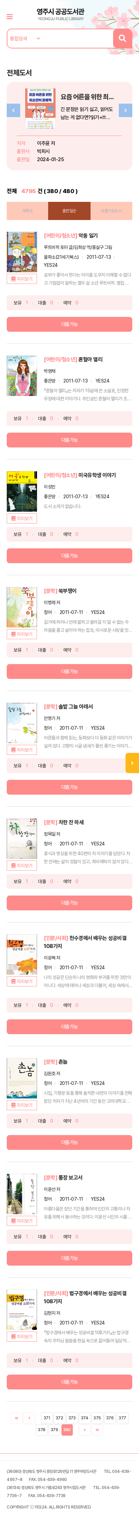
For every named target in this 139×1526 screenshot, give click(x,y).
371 (47, 1418)
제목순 (27, 210)
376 (110, 1418)
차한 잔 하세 (71, 822)
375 (97, 1418)
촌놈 (63, 1062)
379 (54, 1429)
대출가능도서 (111, 210)
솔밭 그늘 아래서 (76, 706)
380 (67, 1429)
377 (122, 1418)
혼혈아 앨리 (90, 359)
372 (59, 1418)
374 (85, 1418)
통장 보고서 (70, 1177)
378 (41, 1429)
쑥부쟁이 (68, 591)
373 (72, 1418)
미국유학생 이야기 (97, 475)
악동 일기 (88, 235)
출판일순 (69, 210)
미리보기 (24, 279)
